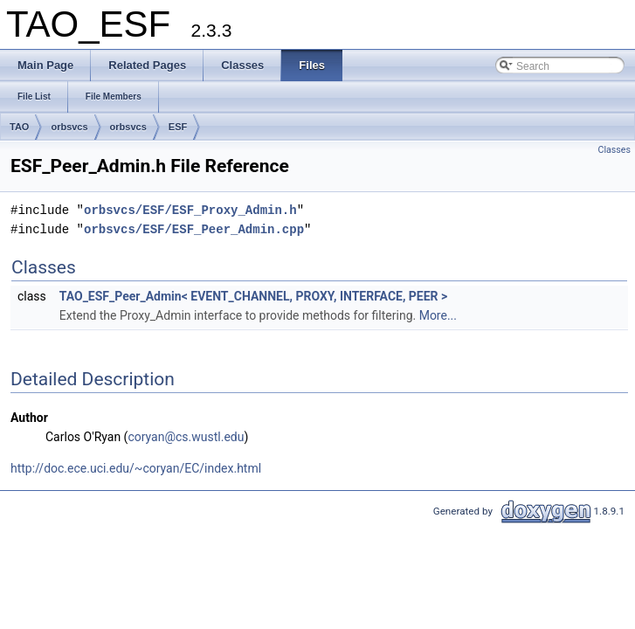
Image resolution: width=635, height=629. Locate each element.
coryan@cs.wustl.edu (186, 437)
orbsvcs (69, 126)
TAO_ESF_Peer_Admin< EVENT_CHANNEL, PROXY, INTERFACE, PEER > (253, 296)
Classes (614, 150)
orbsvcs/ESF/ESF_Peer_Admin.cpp (194, 229)
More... (438, 315)
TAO (19, 126)
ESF (178, 126)
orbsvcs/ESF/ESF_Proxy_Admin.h (190, 210)
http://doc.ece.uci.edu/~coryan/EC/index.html (135, 468)
